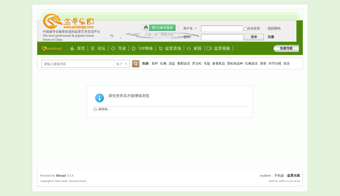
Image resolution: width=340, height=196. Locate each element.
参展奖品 (218, 63)
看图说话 (183, 63)
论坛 (101, 48)
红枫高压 (251, 63)
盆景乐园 (293, 175)
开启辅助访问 (297, 12)
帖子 (119, 64)
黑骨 (263, 63)
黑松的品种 (235, 63)
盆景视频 (222, 48)
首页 (81, 48)
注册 (271, 37)
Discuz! (61, 175)
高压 (286, 63)
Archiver (265, 175)
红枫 (163, 63)
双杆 (155, 63)
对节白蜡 (275, 63)
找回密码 (274, 28)
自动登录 (252, 28)
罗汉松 (197, 63)
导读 (122, 48)
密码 (187, 37)
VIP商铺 (145, 48)
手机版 (279, 175)
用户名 (188, 28)
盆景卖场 (173, 48)
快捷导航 (286, 48)
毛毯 (207, 63)
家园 (198, 48)
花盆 (172, 63)
